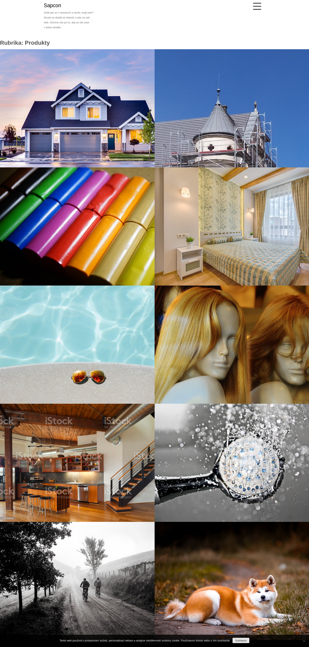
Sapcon (52, 5)
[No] (304, 641)
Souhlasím (241, 640)
